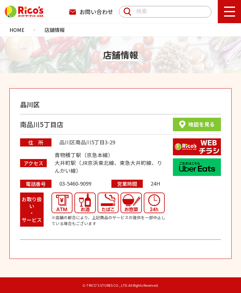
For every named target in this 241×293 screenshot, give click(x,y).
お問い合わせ (91, 12)
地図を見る (197, 125)
